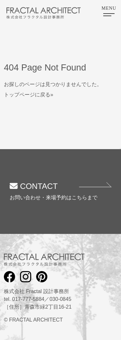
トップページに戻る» (28, 94)
